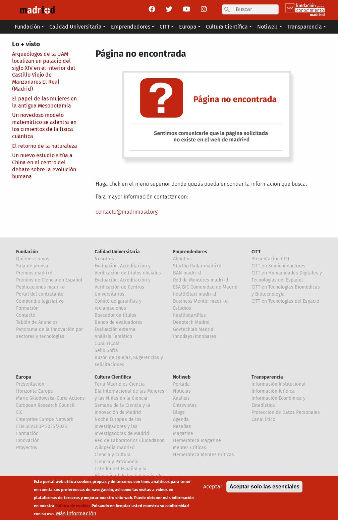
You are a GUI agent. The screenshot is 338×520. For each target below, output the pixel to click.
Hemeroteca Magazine (197, 440)
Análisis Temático (113, 336)
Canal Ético (263, 419)
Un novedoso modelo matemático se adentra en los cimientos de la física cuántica (44, 125)
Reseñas (182, 426)
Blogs (179, 412)
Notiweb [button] (267, 27)
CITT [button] (165, 27)
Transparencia (267, 377)
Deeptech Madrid (191, 322)
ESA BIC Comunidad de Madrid (205, 287)
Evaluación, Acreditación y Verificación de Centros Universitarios (123, 287)
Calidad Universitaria (117, 252)
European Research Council (45, 405)
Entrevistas (185, 405)
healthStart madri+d (194, 294)
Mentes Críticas (189, 447)
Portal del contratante (39, 294)
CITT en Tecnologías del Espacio (285, 301)
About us (182, 259)
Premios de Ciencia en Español (49, 280)
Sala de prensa (32, 266)
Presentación (30, 384)
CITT (256, 252)
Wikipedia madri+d (114, 447)
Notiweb (181, 377)
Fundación (27, 252)
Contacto (25, 315)
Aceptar (212, 490)
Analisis (181, 398)
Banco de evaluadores (119, 322)
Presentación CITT (270, 259)
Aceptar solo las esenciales (264, 490)
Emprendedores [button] (130, 27)
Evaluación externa (115, 329)
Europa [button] (187, 27)
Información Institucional (278, 384)
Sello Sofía (106, 350)
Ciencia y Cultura (113, 455)
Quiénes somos (32, 259)
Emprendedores (190, 252)
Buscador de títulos (115, 315)
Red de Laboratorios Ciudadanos (129, 440)
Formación (27, 308)
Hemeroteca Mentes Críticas (203, 455)
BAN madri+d (187, 273)
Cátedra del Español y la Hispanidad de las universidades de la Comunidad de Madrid (130, 476)
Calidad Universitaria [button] (75, 27)
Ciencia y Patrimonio (116, 462)
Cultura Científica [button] (227, 27)
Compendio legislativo (40, 301)
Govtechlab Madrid (193, 329)
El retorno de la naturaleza (44, 146)
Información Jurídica (273, 391)
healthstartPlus (189, 315)
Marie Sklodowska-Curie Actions (50, 398)
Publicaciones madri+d (40, 287)
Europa (23, 377)
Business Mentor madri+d (200, 301)
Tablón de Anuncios (37, 322)
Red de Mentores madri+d (200, 280)
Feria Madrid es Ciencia (120, 384)
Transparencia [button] (304, 27)
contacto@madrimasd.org (127, 212)
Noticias (182, 391)
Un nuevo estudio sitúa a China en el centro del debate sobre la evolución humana (44, 165)
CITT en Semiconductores (278, 266)
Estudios (182, 308)
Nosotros (104, 259)
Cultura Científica (113, 377)
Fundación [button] (27, 27)
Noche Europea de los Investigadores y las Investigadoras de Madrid (122, 426)
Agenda (181, 419)
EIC (19, 412)
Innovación (28, 440)
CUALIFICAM (107, 343)
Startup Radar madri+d (197, 266)
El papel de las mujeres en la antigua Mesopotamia (44, 102)
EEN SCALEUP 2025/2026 (41, 426)
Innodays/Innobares (194, 336)
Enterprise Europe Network (44, 419)
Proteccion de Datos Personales (285, 412)
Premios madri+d (34, 273)
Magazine (183, 433)
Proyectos (26, 447)
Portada (181, 384)
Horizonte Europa (34, 391)
